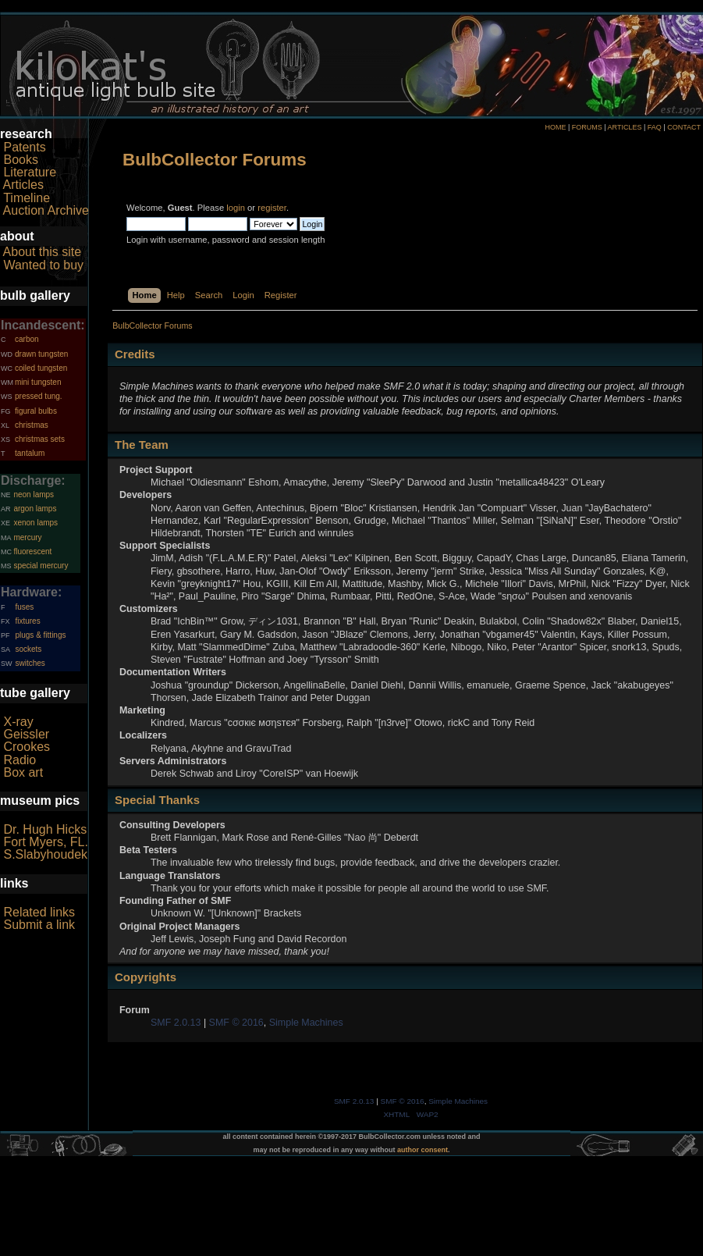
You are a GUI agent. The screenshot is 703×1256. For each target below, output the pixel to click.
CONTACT (684, 127)
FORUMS (587, 127)
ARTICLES (625, 127)
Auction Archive (46, 210)
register (271, 207)
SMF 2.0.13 (176, 1022)
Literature (29, 172)
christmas (31, 425)
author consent (422, 1150)
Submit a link (39, 924)
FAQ (655, 127)
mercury (27, 537)
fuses (24, 607)
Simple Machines (306, 1022)
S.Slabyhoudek (45, 854)
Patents (24, 147)
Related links (39, 912)
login (235, 207)
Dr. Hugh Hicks (45, 829)
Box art (23, 772)
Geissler (26, 734)
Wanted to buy (43, 265)
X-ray (18, 721)
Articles (23, 184)
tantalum (29, 453)
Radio (19, 760)
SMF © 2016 (236, 1022)
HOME (555, 127)
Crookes (26, 746)
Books (20, 159)
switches (29, 663)
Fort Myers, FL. (45, 842)
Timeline (26, 198)
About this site (42, 251)
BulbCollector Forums (214, 159)
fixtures (27, 621)
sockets (28, 649)
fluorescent (32, 551)
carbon (27, 339)
